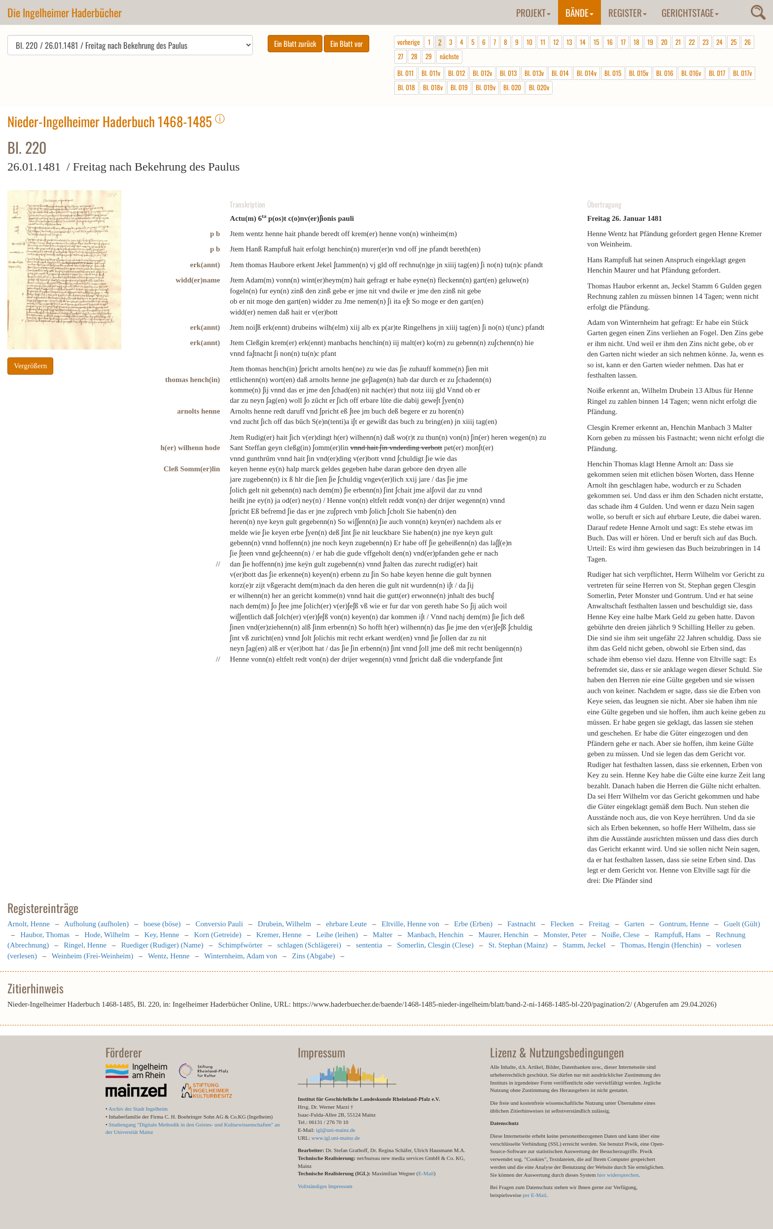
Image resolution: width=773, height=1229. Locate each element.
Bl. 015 (612, 73)
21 (678, 42)
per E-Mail (534, 1195)
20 (664, 42)
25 (734, 42)
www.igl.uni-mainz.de (336, 1138)
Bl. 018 (406, 87)
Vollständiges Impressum (325, 1186)
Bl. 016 (664, 73)
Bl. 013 (508, 73)
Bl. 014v (587, 73)
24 (719, 42)
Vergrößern (30, 366)
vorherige (408, 42)
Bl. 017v (742, 73)
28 (414, 56)
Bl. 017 (717, 73)
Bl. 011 (405, 73)
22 (692, 42)
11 (542, 42)
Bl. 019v (485, 87)
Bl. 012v (482, 73)
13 (569, 42)
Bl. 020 (512, 87)
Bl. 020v (539, 87)
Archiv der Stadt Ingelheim (138, 1109)
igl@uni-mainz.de (335, 1130)
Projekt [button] (533, 12)
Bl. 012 (456, 73)
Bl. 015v (638, 73)
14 (583, 42)
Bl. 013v (534, 73)
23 (705, 42)
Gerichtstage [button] (690, 12)
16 (610, 42)
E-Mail (425, 1173)
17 (623, 42)
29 (428, 56)
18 (636, 42)
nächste (449, 56)
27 (400, 56)
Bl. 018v (433, 87)
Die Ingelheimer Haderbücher (64, 12)
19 (650, 42)
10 (529, 42)
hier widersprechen (617, 1175)
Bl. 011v (431, 73)
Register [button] (627, 12)
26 (747, 42)
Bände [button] (579, 12)
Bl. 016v (691, 73)
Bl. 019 (459, 87)
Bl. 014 (560, 73)
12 (556, 42)
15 (596, 42)
